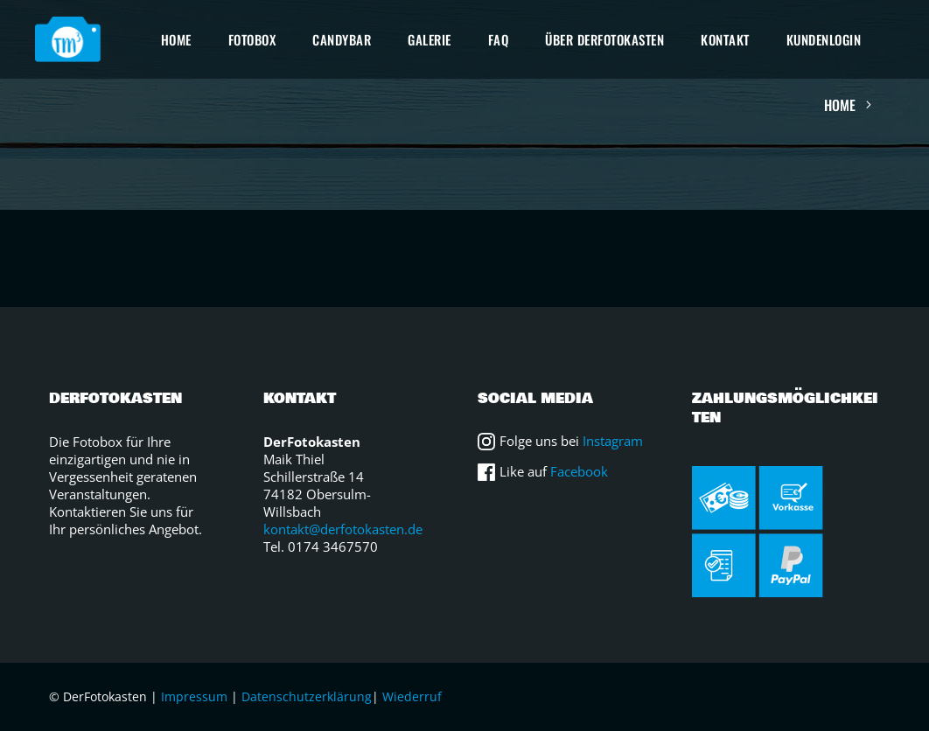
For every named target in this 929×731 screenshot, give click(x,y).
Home (840, 104)
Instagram (613, 440)
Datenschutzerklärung (306, 696)
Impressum (194, 696)
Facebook (579, 471)
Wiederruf (412, 696)
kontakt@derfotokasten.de (343, 529)
